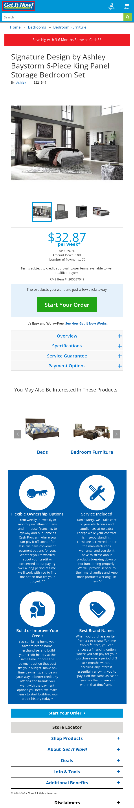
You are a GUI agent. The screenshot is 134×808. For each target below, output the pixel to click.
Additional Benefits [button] (83, 783)
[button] (17, 434)
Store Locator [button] (67, 727)
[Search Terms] (62, 17)
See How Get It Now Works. (86, 323)
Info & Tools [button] (87, 772)
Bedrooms (37, 27)
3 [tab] (81, 212)
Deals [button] (90, 761)
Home (15, 27)
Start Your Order (67, 304)
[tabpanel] (67, 143)
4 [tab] (101, 212)
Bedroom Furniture (69, 27)
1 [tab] (42, 212)
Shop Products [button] (85, 738)
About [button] (84, 749)
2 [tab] (62, 212)
